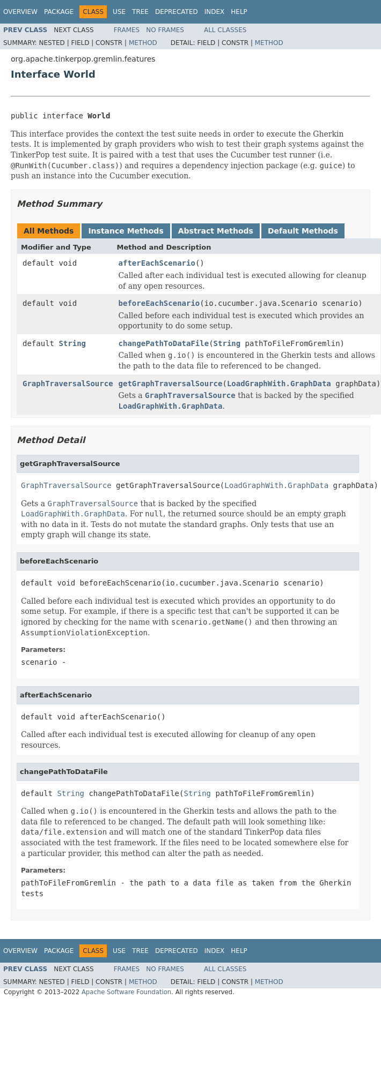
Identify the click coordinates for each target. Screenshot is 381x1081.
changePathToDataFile (164, 343)
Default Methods (303, 231)
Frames (127, 30)
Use (119, 12)
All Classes (225, 30)
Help (239, 12)
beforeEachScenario (159, 303)
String (72, 343)
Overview (20, 12)
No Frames (165, 30)
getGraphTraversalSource (171, 383)
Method (143, 43)
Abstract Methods (215, 231)
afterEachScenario (157, 263)
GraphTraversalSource (68, 383)
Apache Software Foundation (126, 992)
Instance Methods (125, 231)
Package (59, 12)
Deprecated (176, 12)
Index (214, 12)
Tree (140, 12)
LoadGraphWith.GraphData (279, 383)
